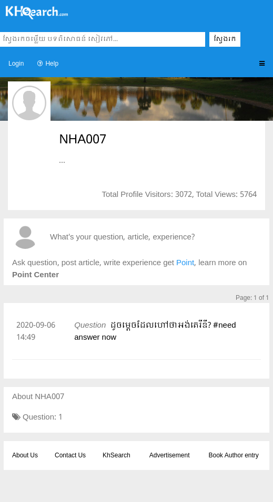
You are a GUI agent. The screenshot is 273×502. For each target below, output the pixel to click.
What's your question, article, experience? (122, 237)
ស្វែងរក (225, 39)
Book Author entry (233, 456)
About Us (25, 456)
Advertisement (169, 456)
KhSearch (116, 456)
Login (16, 64)
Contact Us (70, 456)
